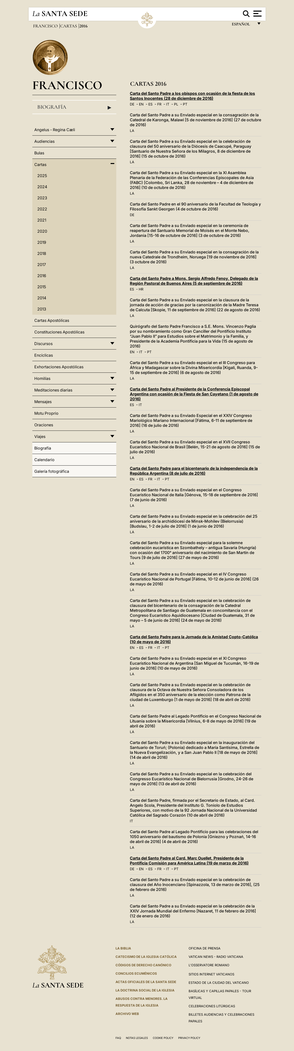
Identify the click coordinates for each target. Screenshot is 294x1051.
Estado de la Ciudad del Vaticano (219, 983)
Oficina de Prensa (204, 948)
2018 (41, 253)
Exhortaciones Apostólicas (58, 366)
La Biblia (123, 948)
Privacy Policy (189, 1038)
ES (150, 104)
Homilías (42, 378)
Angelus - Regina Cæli (54, 129)
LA (132, 130)
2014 (41, 297)
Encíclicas (43, 355)
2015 (41, 286)
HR (141, 289)
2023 (42, 197)
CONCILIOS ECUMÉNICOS (136, 973)
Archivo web (127, 1014)
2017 (41, 264)
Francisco (46, 26)
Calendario (44, 459)
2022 (42, 208)
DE (132, 104)
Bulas (39, 152)
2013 (41, 309)
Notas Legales (137, 1038)
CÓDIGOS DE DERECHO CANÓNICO (143, 965)
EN (141, 104)
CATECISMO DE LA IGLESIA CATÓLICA (146, 957)
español (242, 25)
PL (176, 104)
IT (167, 104)
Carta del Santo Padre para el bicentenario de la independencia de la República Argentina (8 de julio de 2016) (194, 471)
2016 (41, 275)
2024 (42, 186)
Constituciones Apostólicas (59, 332)
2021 (41, 220)
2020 (42, 231)
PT (185, 104)
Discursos (43, 343)
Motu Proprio (46, 413)
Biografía (74, 107)
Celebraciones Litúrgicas (212, 1006)
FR (159, 104)
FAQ (118, 1038)
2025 (42, 175)
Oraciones (43, 424)
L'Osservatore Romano (209, 965)
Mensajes (43, 401)
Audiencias (44, 141)
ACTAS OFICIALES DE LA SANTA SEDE (146, 982)
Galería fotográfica (51, 471)
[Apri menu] (257, 13)
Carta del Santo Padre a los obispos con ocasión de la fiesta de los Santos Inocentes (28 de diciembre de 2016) (192, 96)
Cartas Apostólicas (51, 320)
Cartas (69, 26)
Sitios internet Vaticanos (211, 974)
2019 (41, 242)
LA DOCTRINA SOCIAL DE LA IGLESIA (145, 990)
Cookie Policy (163, 1038)
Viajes (39, 436)
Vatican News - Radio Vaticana (216, 957)
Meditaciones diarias (53, 390)
